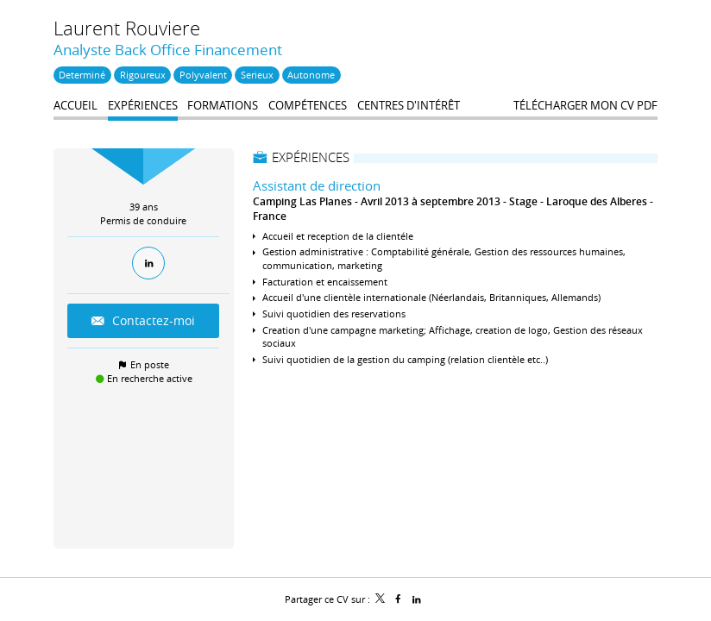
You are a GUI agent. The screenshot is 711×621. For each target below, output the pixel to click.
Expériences (310, 157)
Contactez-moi (152, 320)
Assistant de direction (317, 185)
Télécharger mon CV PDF (585, 105)
